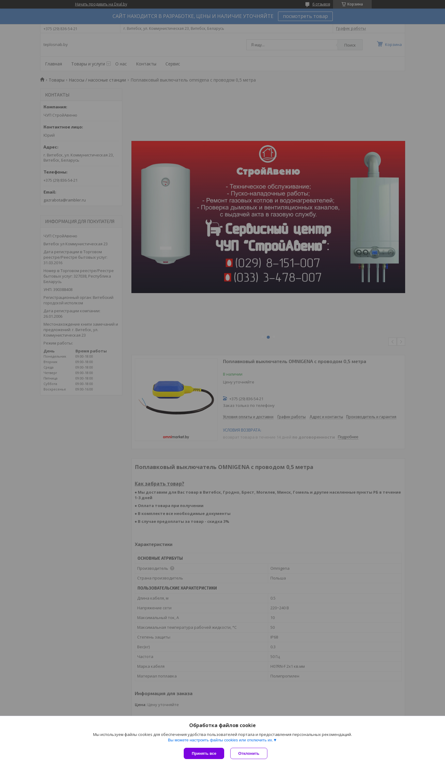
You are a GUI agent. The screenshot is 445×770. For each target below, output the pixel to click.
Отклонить (248, 753)
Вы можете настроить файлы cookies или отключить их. (220, 740)
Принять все (204, 753)
